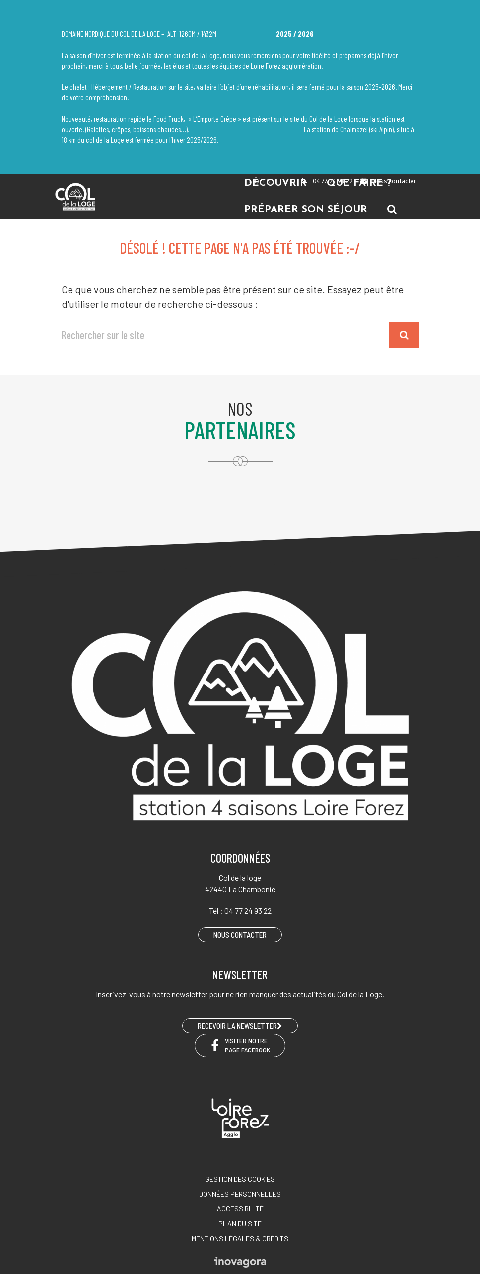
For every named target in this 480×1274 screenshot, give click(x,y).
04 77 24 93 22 (326, 181)
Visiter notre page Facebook (240, 1045)
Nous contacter (387, 181)
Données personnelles (240, 1194)
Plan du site (240, 1223)
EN (267, 181)
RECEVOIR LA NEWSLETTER (240, 1025)
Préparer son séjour (305, 210)
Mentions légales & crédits (240, 1238)
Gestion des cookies (240, 1179)
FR (252, 181)
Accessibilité (240, 1208)
